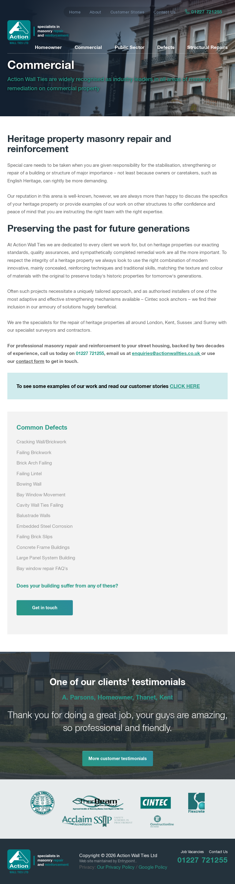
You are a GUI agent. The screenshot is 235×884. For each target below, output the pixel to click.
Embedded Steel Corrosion (45, 526)
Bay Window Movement (41, 494)
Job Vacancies (192, 852)
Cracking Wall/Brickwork (41, 441)
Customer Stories (127, 12)
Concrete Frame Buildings (43, 547)
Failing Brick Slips (35, 536)
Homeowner (48, 47)
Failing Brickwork (34, 452)
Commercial (88, 47)
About (95, 12)
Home (74, 12)
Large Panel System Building (46, 557)
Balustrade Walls (33, 515)
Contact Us (165, 12)
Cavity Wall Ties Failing (40, 505)
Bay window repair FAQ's (42, 568)
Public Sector (129, 47)
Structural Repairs (207, 47)
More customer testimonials (117, 758)
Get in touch (44, 607)
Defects (165, 47)
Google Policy (153, 867)
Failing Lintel (29, 473)
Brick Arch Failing (34, 462)
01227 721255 (203, 11)
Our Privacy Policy (116, 867)
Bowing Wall (29, 484)
